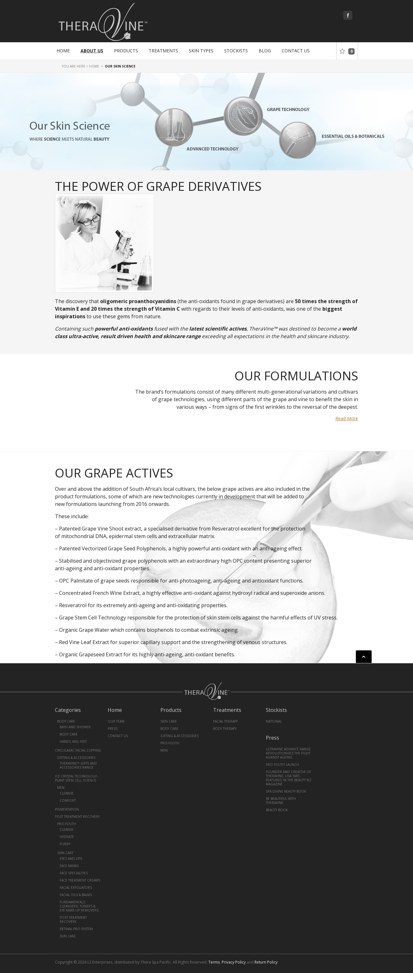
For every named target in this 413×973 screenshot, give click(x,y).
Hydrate (67, 837)
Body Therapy (224, 728)
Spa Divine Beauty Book (286, 791)
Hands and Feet (73, 741)
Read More (346, 418)
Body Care (66, 721)
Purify (65, 844)
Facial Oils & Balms (76, 895)
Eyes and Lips (71, 858)
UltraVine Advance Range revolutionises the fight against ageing (288, 753)
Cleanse (67, 793)
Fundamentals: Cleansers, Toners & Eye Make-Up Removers (79, 906)
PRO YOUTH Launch (282, 764)
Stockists (236, 51)
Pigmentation (67, 809)
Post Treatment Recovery (77, 816)
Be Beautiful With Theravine (281, 800)
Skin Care (65, 853)
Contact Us (296, 51)
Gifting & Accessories (76, 757)
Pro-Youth (66, 824)
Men (60, 787)
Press (112, 728)
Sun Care (68, 936)
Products (126, 51)
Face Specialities (74, 873)
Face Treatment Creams (80, 880)
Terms (214, 962)
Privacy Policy (234, 962)
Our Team (116, 721)
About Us (92, 51)
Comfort (68, 800)
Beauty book (277, 810)
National (274, 721)
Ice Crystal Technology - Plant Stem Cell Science (77, 778)
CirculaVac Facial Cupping (78, 750)
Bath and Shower (75, 727)
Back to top (364, 656)
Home (63, 51)
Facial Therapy (225, 721)
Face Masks (69, 866)
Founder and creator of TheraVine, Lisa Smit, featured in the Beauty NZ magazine (288, 778)
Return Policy (266, 962)
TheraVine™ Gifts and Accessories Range (78, 765)
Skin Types (201, 51)
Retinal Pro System (76, 929)
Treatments (163, 51)
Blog (265, 51)
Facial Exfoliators (76, 887)
